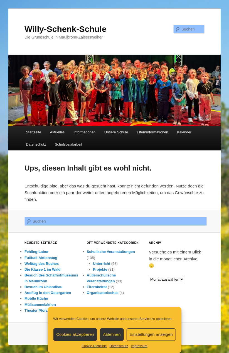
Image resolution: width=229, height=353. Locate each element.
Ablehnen (111, 334)
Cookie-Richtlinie (94, 346)
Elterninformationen (152, 132)
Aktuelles (57, 132)
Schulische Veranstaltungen (111, 252)
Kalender (184, 132)
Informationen (84, 132)
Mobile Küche (36, 298)
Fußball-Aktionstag (40, 258)
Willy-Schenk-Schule (65, 29)
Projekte (100, 269)
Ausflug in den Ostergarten (47, 293)
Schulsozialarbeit (68, 144)
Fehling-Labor (36, 252)
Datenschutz (118, 346)
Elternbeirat (97, 287)
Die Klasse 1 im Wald (42, 269)
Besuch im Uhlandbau (43, 287)
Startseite (33, 132)
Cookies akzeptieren (75, 334)
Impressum (139, 346)
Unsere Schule (116, 132)
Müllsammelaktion (40, 305)
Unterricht (101, 263)
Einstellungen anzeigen (151, 334)
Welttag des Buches (41, 263)
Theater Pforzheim (40, 310)
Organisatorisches (103, 293)
